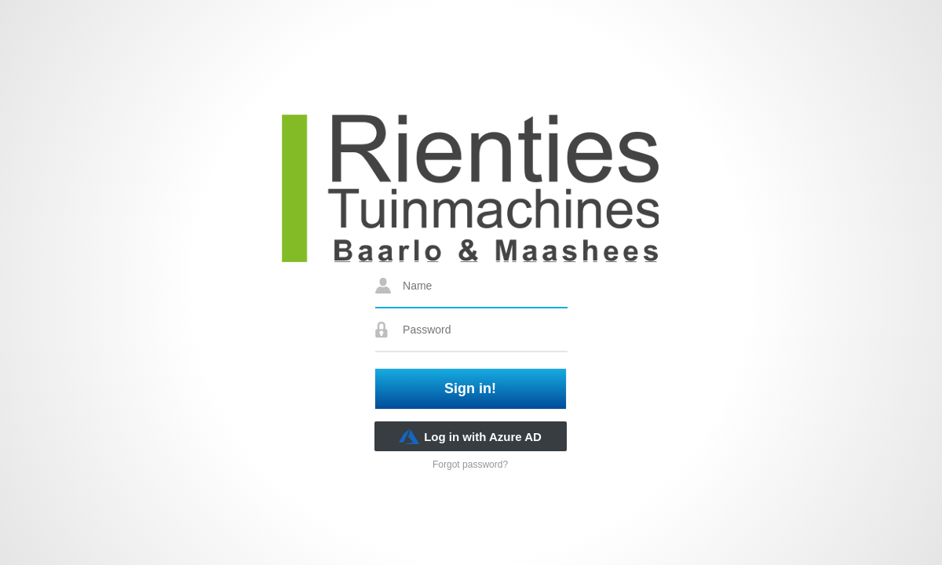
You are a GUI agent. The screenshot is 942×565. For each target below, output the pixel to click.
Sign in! (470, 388)
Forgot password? (470, 464)
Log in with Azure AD (470, 436)
